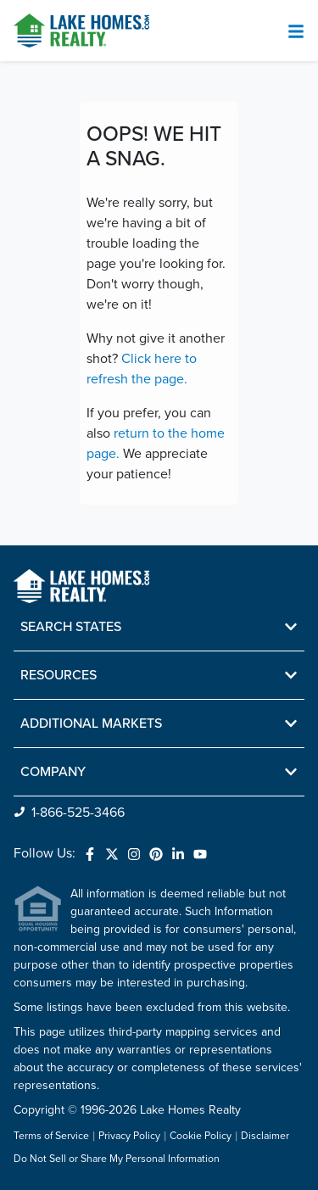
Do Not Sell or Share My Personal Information (117, 1159)
